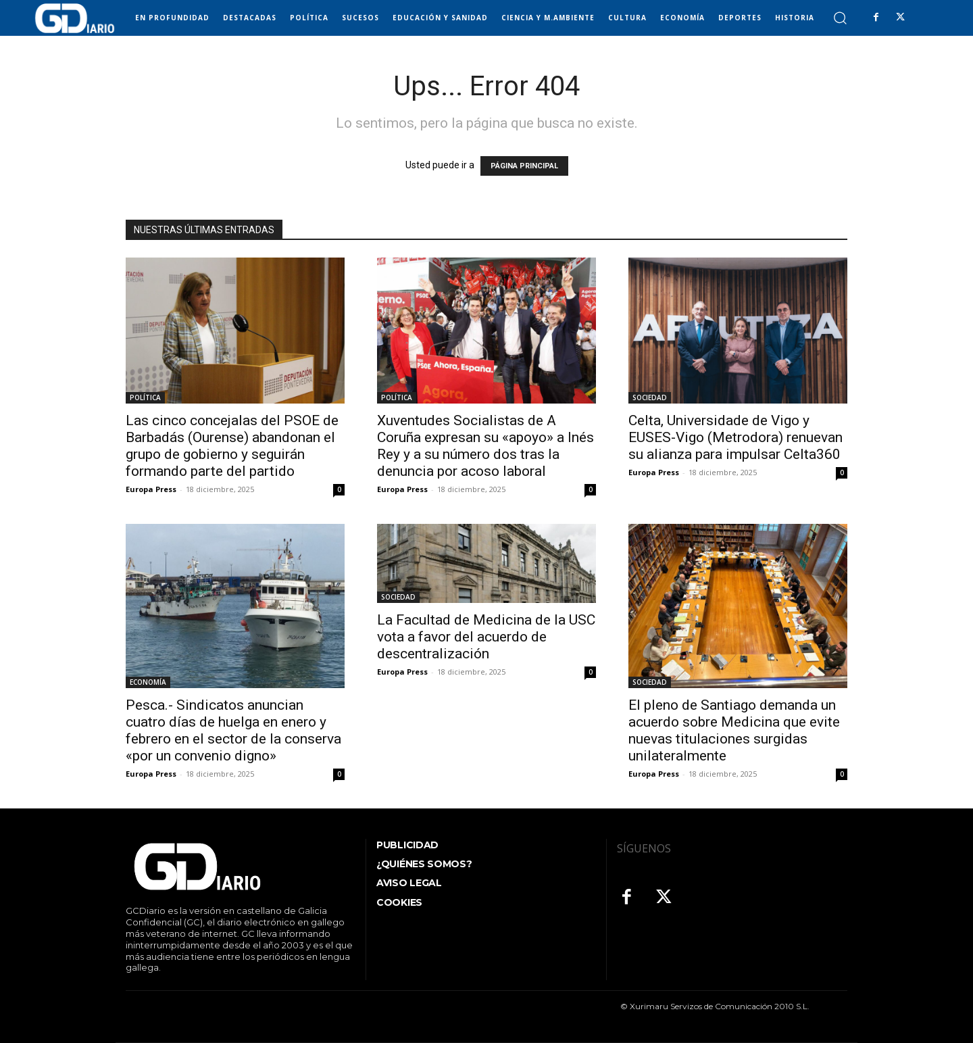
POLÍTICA (145, 397)
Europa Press (151, 489)
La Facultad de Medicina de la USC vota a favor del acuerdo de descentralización (486, 637)
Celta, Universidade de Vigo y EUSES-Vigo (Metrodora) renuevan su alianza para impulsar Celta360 (735, 437)
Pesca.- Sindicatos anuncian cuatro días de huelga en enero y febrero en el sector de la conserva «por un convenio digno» (233, 730)
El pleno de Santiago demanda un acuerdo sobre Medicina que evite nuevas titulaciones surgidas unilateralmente (734, 730)
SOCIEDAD (649, 397)
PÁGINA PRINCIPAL (524, 166)
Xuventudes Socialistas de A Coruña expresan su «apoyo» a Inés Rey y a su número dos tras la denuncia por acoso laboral (485, 445)
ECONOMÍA (148, 682)
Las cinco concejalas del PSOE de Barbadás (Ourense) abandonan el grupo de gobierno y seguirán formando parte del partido (232, 445)
